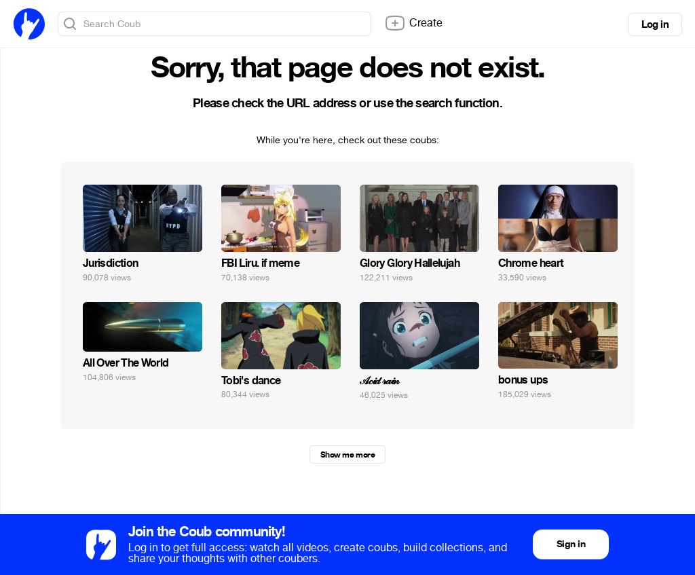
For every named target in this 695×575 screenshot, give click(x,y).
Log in (655, 24)
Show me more (347, 454)
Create (413, 23)
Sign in (571, 544)
